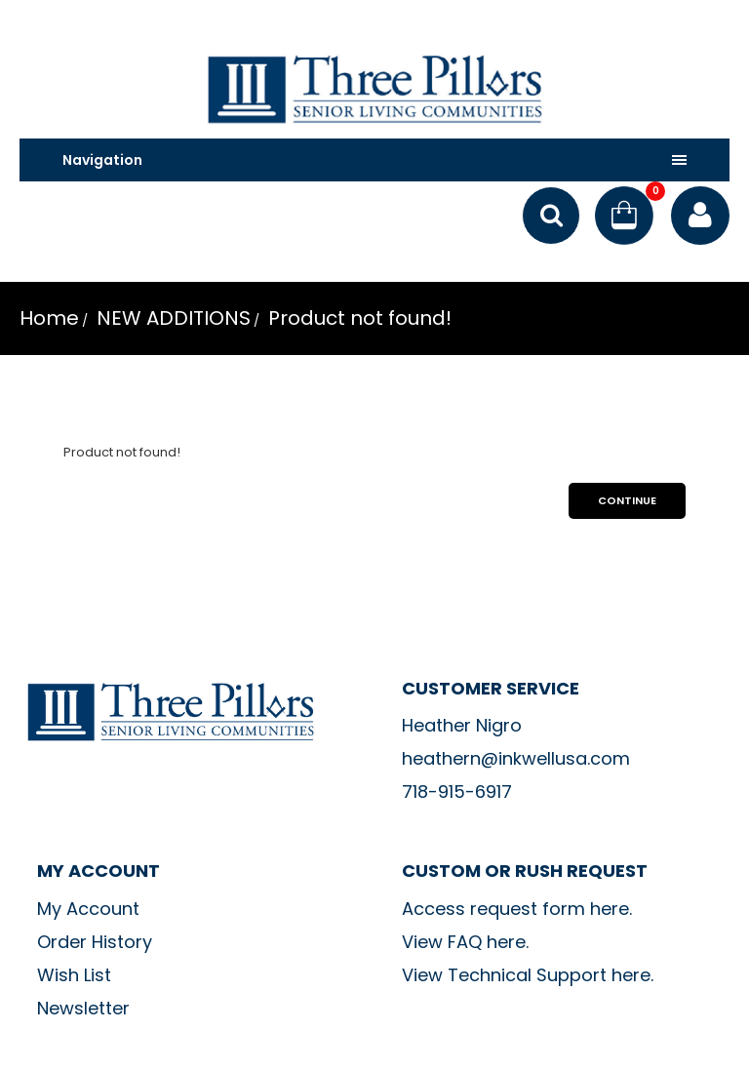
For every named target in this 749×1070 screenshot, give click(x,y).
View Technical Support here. (527, 975)
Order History (94, 942)
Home (49, 318)
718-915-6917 (457, 791)
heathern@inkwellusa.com (516, 758)
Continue (627, 500)
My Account (88, 908)
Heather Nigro (462, 725)
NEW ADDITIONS (171, 318)
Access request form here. (517, 908)
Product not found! (357, 318)
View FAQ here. (465, 942)
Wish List (74, 975)
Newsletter (83, 1008)
